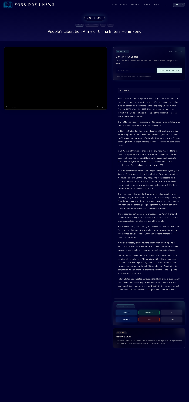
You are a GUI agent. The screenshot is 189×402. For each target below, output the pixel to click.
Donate (147, 5)
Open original (101, 107)
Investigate (135, 5)
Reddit (149, 319)
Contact (157, 5)
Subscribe (179, 5)
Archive (123, 5)
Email (172, 319)
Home (114, 5)
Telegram (126, 313)
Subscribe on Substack (169, 71)
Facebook (126, 319)
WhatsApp (149, 313)
